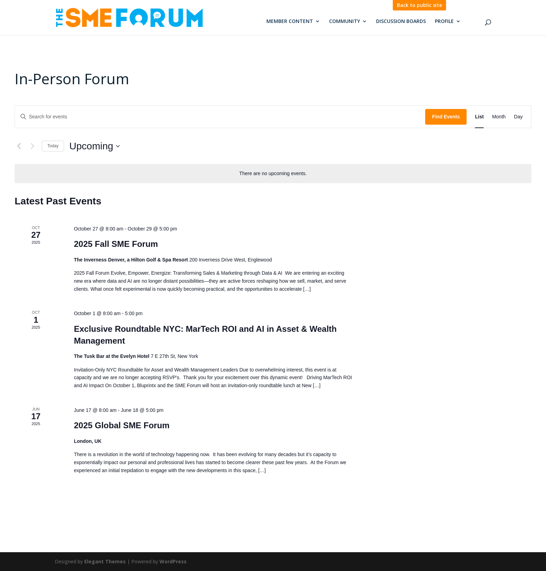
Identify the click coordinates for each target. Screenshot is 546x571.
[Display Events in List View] (479, 117)
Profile (444, 21)
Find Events (446, 116)
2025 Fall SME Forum (116, 244)
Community (344, 21)
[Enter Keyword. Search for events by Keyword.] (220, 117)
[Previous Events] (19, 146)
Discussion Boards (401, 21)
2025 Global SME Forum (122, 425)
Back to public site (419, 5)
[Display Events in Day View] (518, 117)
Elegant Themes (105, 561)
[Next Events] (32, 146)
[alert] (273, 173)
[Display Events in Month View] (499, 117)
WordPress (173, 561)
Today (52, 145)
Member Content (289, 21)
